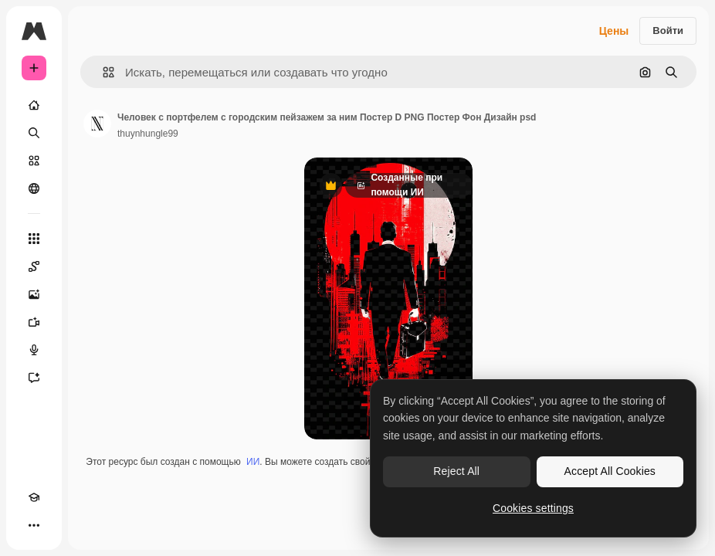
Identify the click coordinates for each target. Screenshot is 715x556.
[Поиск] (34, 132)
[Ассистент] (34, 377)
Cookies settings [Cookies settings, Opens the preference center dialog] (533, 508)
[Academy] (34, 497)
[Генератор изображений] (34, 294)
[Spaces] (34, 266)
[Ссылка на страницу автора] (97, 123)
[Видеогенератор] (34, 322)
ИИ (252, 461)
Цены (614, 31)
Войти (667, 30)
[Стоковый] (34, 160)
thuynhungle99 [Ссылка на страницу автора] (147, 133)
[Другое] (34, 525)
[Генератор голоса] (34, 349)
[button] (102, 72)
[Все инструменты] (34, 238)
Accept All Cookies (610, 471)
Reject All (456, 471)
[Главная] (34, 105)
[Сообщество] (34, 188)
